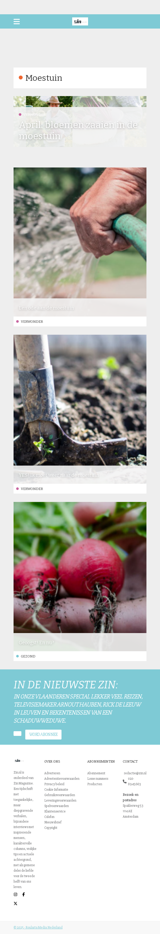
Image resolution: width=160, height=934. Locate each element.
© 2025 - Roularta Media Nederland (38, 927)
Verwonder (32, 115)
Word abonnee (43, 734)
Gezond (25, 656)
